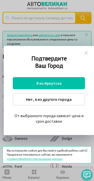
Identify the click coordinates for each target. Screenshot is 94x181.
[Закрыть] (86, 150)
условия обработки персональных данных (34, 159)
